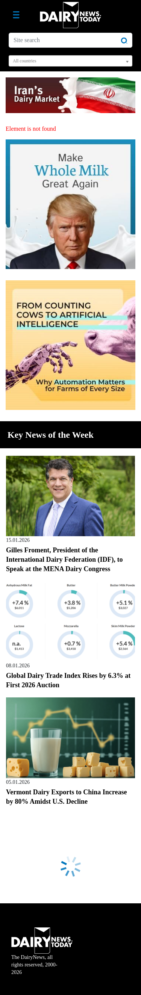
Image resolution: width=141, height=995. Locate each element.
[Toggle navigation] (16, 15)
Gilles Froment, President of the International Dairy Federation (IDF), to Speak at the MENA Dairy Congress (64, 559)
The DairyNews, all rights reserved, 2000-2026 (42, 956)
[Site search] (70, 40)
